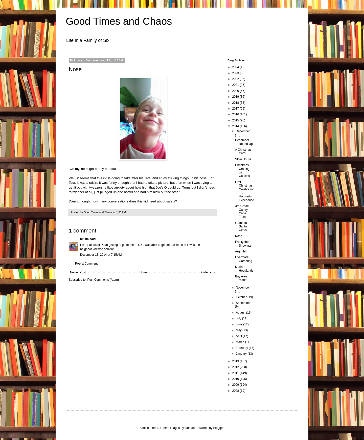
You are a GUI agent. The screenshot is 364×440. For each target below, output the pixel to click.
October (241, 297)
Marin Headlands (244, 268)
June (239, 324)
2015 (236, 120)
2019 (236, 96)
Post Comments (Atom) (103, 279)
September (243, 303)
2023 (236, 73)
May (239, 330)
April (239, 336)
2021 (236, 85)
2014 (236, 126)
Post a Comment (86, 263)
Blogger (218, 428)
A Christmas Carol (243, 151)
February (242, 348)
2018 (236, 103)
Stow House (243, 159)
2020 (236, 91)
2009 (236, 384)
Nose (238, 236)
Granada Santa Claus (241, 226)
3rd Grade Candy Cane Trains (242, 211)
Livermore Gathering (243, 259)
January (241, 353)
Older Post (208, 272)
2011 (236, 373)
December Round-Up (244, 141)
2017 (236, 108)
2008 (236, 391)
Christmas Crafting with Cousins (242, 170)
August (241, 312)
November (243, 287)
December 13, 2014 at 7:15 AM (101, 254)
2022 (236, 79)
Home (144, 272)
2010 (236, 379)
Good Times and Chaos (119, 21)
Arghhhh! (241, 251)
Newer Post (78, 272)
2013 (236, 361)
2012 (236, 367)
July (239, 318)
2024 (236, 67)
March (240, 342)
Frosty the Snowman (243, 243)
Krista (84, 239)
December (243, 131)
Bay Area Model (241, 278)
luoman (190, 428)
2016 (236, 114)
